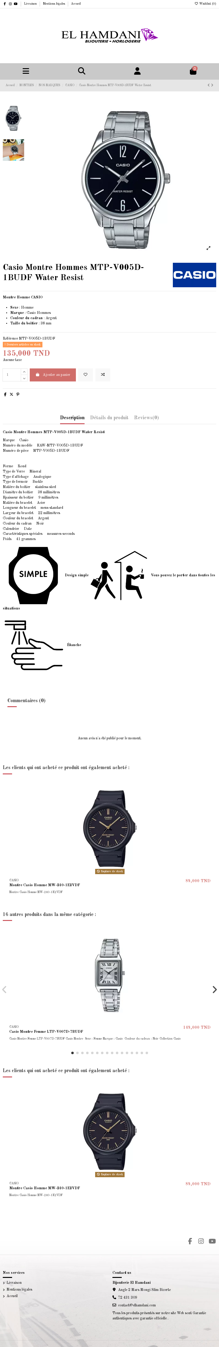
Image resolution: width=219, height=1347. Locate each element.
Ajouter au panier (52, 375)
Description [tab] (72, 418)
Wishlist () (205, 3)
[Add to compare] (102, 374)
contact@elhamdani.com (137, 1305)
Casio (31, 313)
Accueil (76, 3)
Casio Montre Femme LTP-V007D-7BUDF (46, 1032)
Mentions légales (54, 3)
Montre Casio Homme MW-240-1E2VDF (44, 885)
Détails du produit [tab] (109, 418)
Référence (10, 339)
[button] (72, 1053)
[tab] (146, 419)
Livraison (31, 3)
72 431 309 (127, 1298)
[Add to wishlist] (85, 374)
